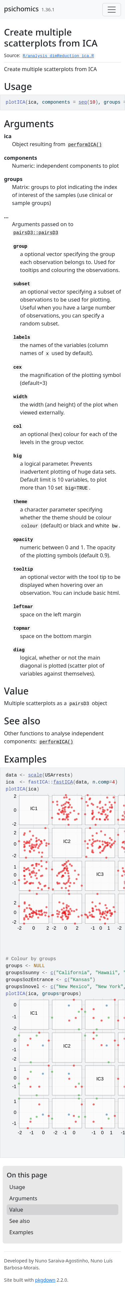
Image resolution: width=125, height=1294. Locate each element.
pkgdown (45, 1280)
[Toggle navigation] (111, 9)
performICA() (85, 144)
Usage (17, 1187)
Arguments (23, 1198)
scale (35, 775)
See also (19, 1221)
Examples (21, 1232)
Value (16, 1209)
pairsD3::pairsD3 (35, 232)
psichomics (21, 8)
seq (82, 102)
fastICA (63, 782)
